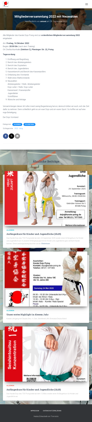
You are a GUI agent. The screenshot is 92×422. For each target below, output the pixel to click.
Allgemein (17, 124)
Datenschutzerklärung (52, 411)
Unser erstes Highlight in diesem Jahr (27, 314)
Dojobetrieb (29, 124)
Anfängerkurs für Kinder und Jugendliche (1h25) (33, 389)
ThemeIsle (54, 416)
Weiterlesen (45, 244)
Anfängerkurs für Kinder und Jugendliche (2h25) (33, 234)
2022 (16, 128)
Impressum (35, 411)
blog (21, 128)
